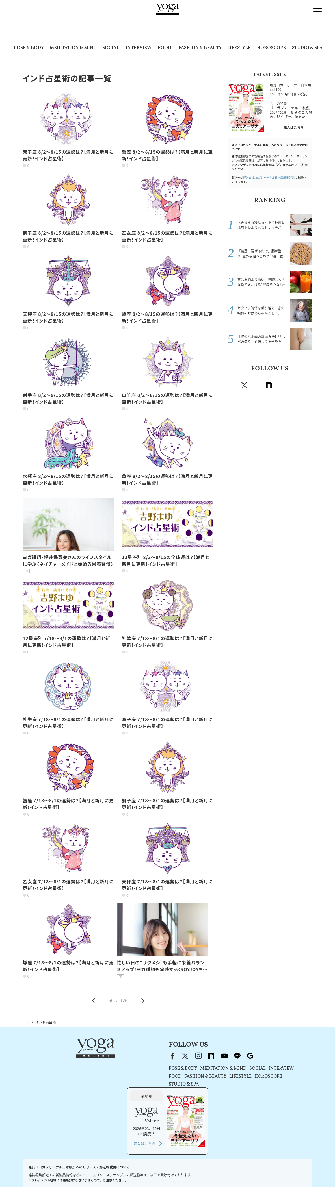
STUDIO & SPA (307, 48)
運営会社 (193, 1171)
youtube (150, 1055)
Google (306, 385)
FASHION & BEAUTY (200, 48)
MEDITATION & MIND (73, 48)
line (294, 385)
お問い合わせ (37, 1171)
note (269, 385)
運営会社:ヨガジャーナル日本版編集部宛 (269, 177)
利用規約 (100, 1171)
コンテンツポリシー (166, 1171)
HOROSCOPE (271, 48)
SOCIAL (110, 48)
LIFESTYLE (238, 48)
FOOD (164, 48)
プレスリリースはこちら (70, 1171)
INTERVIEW (139, 48)
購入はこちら (293, 127)
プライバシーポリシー (129, 1171)
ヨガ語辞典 (296, 1171)
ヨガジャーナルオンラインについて (231, 1171)
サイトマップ (273, 1171)
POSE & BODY (29, 48)
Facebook (232, 385)
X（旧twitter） (244, 385)
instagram (256, 385)
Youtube (281, 385)
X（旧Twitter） (111, 1055)
